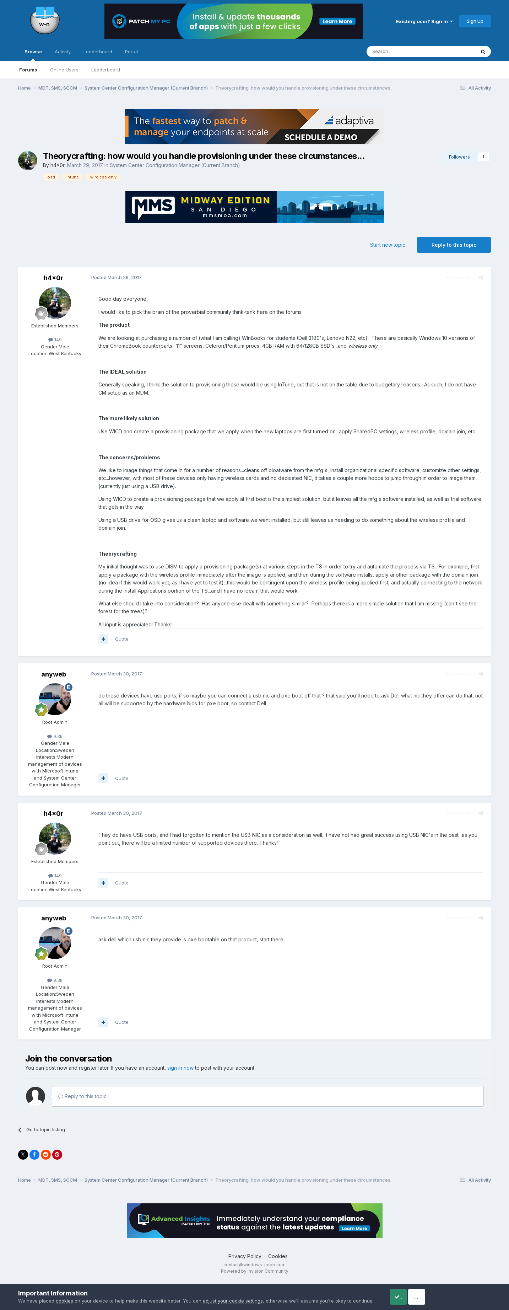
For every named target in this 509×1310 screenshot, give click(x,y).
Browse (33, 55)
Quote (119, 639)
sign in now (180, 1068)
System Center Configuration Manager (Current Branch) (175, 165)
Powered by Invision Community (254, 1271)
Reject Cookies (464, 1293)
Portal (131, 51)
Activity (63, 51)
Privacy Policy (244, 1256)
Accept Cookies (408, 1293)
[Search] (403, 51)
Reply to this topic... (84, 1096)
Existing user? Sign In (424, 21)
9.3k (55, 736)
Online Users (64, 70)
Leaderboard (105, 70)
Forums (28, 70)
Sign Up (475, 21)
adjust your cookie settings (233, 1293)
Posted (114, 277)
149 (55, 339)
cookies (64, 1293)
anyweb (53, 674)
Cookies (278, 1256)
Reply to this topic (454, 245)
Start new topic (387, 245)
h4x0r (57, 165)
